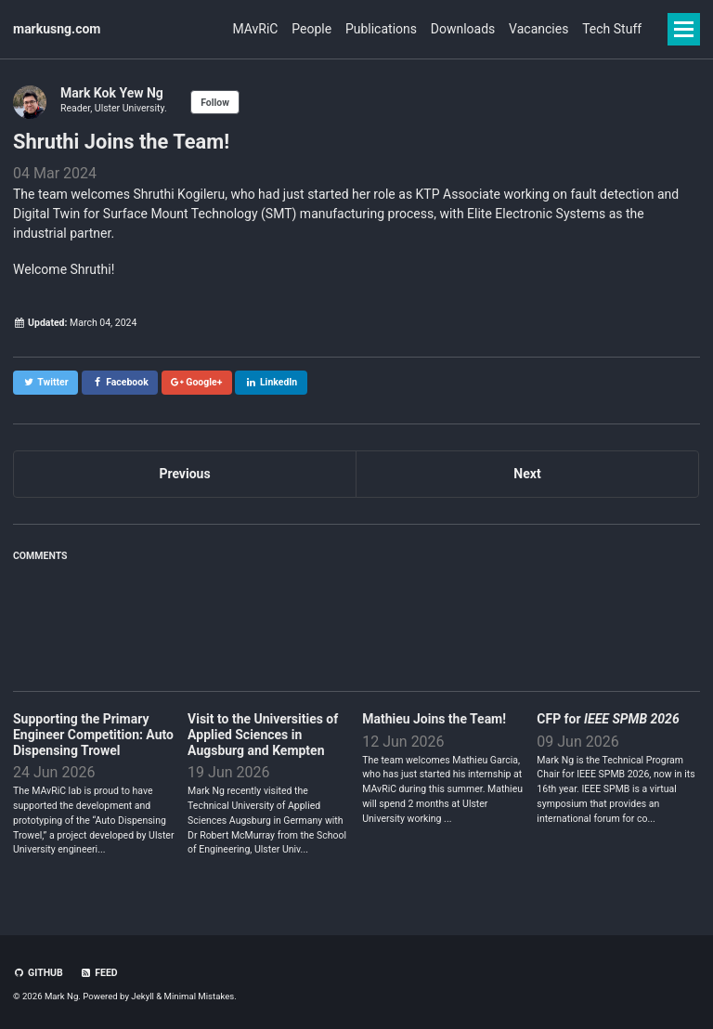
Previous (184, 473)
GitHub (38, 973)
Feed (99, 973)
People (262, 28)
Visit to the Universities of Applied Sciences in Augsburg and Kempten (263, 734)
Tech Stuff (612, 28)
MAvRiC (193, 28)
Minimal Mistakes (199, 996)
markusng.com (57, 28)
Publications (344, 28)
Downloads (438, 28)
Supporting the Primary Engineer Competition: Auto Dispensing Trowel (93, 734)
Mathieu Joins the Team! (434, 718)
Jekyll (142, 996)
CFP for (608, 718)
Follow (215, 103)
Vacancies (526, 28)
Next (526, 473)
